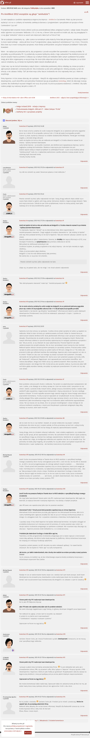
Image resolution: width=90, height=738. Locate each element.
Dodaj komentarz (83, 92)
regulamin (29, 726)
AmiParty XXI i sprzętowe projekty (29, 112)
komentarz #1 (23, 126)
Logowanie (79, 3)
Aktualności (44, 720)
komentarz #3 (23, 194)
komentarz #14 (23, 634)
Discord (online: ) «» (14, 120)
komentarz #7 (23, 326)
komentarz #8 (23, 379)
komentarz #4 (23, 220)
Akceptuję (28, 733)
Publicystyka (34, 8)
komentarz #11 (23, 489)
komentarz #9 (23, 418)
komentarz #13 (23, 595)
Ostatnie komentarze (56, 720)
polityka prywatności (17, 726)
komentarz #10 (23, 455)
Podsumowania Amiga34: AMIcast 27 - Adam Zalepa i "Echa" (38, 109)
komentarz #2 (23, 167)
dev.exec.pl (85, 735)
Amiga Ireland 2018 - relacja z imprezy (30, 106)
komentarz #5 (23, 278)
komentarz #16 (23, 697)
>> (88, 98)
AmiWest (52, 20)
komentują (62, 81)
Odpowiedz (84, 161)
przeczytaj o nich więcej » (13, 731)
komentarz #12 (23, 570)
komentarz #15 (23, 657)
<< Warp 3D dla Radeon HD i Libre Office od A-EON (18, 98)
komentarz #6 (23, 301)
